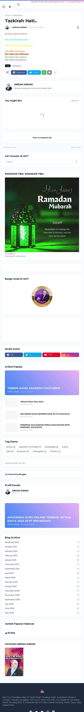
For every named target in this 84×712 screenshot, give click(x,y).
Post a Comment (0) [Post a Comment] (42, 138)
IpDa (10, 451)
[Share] (77, 27)
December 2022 (42, 564)
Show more (16, 493)
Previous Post (10, 147)
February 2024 (42, 551)
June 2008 (42, 608)
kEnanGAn (23, 451)
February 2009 (42, 582)
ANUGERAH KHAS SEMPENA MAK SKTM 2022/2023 (45, 414)
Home (7, 15)
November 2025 (42, 542)
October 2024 (42, 547)
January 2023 (42, 560)
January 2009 (42, 586)
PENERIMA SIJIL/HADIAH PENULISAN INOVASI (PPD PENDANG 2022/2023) (45, 426)
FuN (65, 447)
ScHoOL (55, 451)
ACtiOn (11, 447)
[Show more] (55, 72)
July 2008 (42, 604)
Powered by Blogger (16, 474)
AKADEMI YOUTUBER (30, 447)
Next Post (75, 147)
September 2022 (42, 569)
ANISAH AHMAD (20, 491)
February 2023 (42, 555)
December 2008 (42, 591)
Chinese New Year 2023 (31, 401)
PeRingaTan (17, 15)
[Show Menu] (4, 7)
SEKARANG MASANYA (15, 256)
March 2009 (42, 577)
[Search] (18, 4)
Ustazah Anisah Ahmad (15, 463)
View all (74, 101)
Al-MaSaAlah (51, 447)
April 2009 (42, 573)
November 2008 (42, 595)
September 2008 (42, 599)
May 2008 (42, 613)
